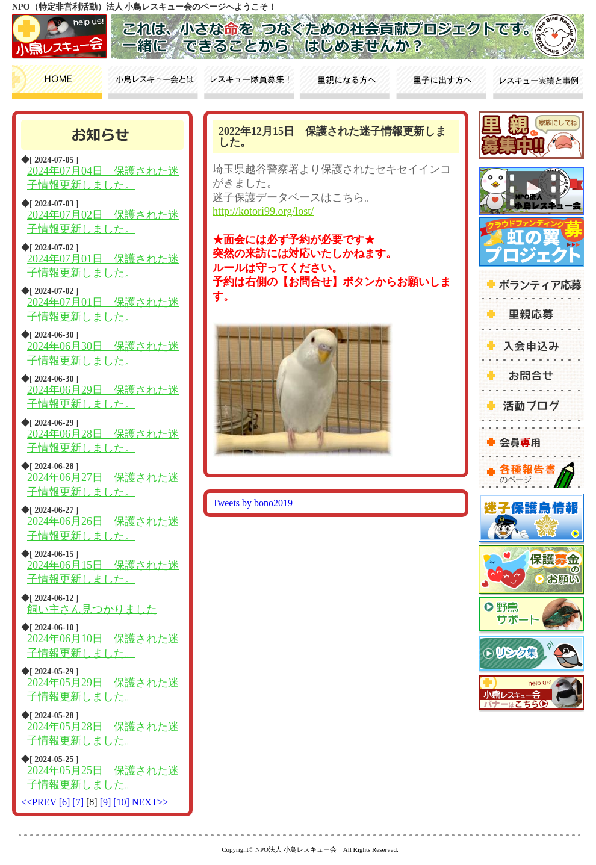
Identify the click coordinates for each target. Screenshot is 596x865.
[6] (66, 802)
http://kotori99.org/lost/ (263, 211)
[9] (107, 802)
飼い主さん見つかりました (92, 609)
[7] (79, 802)
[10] (122, 802)
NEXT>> (150, 802)
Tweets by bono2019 (253, 503)
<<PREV (39, 802)
